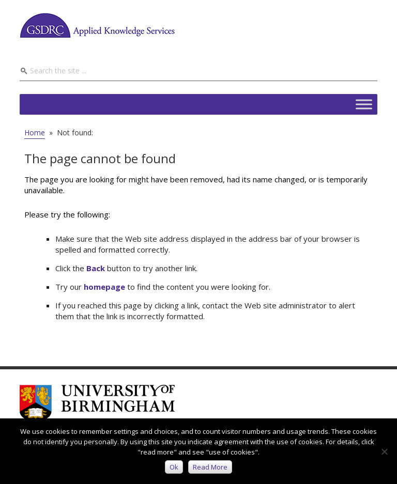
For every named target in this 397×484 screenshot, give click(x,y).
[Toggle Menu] (364, 104)
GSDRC (97, 25)
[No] (384, 451)
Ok (174, 467)
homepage (104, 287)
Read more (210, 467)
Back (95, 268)
